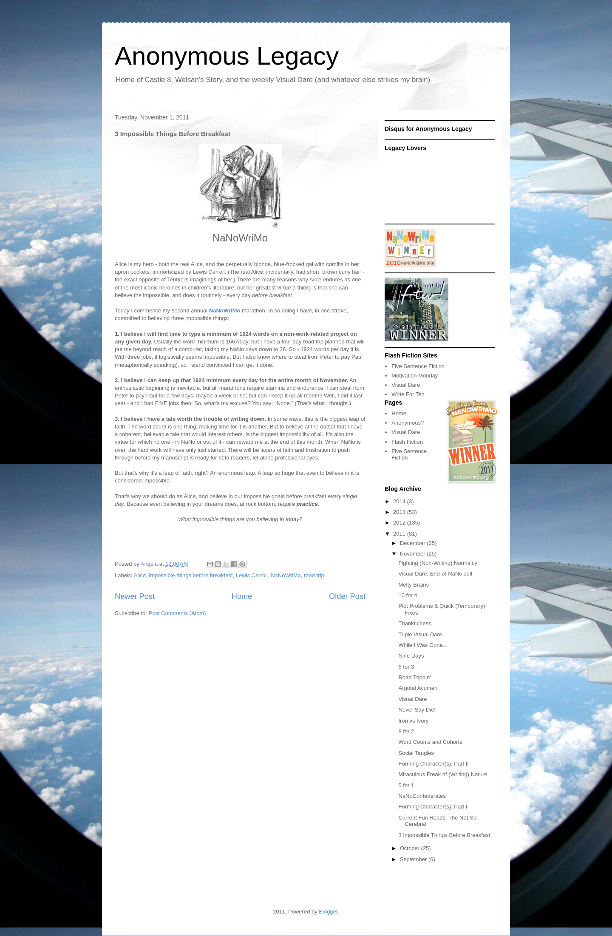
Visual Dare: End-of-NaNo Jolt (435, 573)
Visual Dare (405, 385)
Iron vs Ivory (413, 721)
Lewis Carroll (252, 575)
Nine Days (411, 655)
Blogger (328, 911)
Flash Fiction (407, 442)
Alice (140, 575)
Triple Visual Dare (420, 634)
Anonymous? (407, 423)
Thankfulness (414, 623)
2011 (400, 533)
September (414, 859)
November (413, 553)
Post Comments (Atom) (177, 613)
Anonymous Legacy (227, 56)
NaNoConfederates (421, 796)
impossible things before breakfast (190, 575)
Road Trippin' (414, 677)
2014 (400, 501)
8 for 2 (406, 731)
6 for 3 (406, 667)
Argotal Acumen (417, 688)
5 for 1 (406, 785)
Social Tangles (416, 753)
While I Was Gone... (422, 645)
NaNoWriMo (286, 575)
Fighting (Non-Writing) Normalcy (437, 563)
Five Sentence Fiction (418, 366)
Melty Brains (413, 584)
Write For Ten (408, 394)
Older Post (347, 596)
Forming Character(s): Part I (432, 806)
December (413, 543)
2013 (400, 512)
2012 (400, 522)
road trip (314, 575)
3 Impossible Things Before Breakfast (444, 835)
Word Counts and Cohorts (430, 742)
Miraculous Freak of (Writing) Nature (442, 774)
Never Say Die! (416, 709)
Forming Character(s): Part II (433, 763)
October (410, 848)
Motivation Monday (414, 375)
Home (242, 596)
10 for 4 (407, 595)
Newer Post (135, 596)
